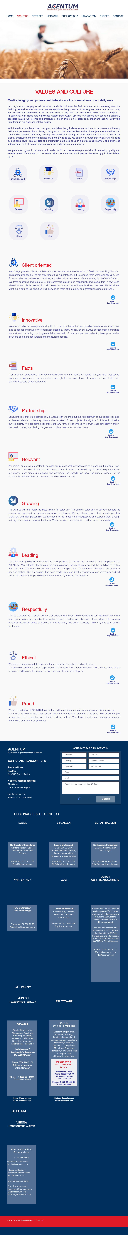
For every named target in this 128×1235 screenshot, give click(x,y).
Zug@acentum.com (64, 926)
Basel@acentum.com (22, 864)
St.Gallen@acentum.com (63, 864)
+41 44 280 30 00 (23, 797)
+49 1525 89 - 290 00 (25, 1077)
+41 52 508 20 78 (26, 924)
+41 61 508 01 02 (26, 861)
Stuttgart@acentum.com (64, 1098)
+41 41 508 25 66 (67, 923)
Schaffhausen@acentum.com (105, 864)
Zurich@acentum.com (105, 952)
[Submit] (105, 799)
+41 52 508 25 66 (108, 861)
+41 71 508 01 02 (67, 861)
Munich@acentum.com (22, 1098)
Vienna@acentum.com (17, 1161)
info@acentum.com (17, 794)
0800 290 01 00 (26, 1062)
